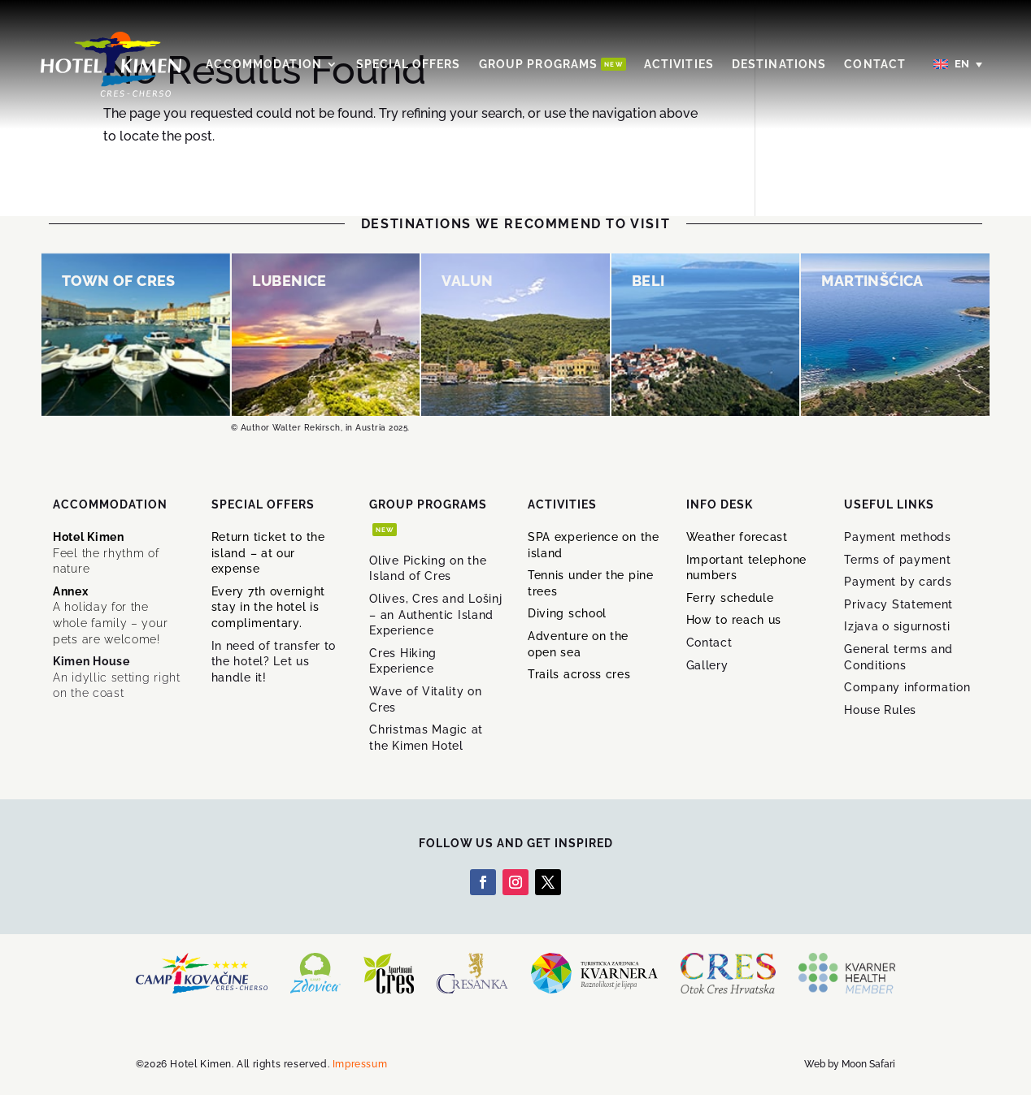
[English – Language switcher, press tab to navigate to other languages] (958, 64)
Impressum (360, 1064)
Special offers (408, 64)
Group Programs (552, 64)
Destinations (779, 64)
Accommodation (264, 64)
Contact (875, 64)
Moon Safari (868, 1064)
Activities (679, 64)
